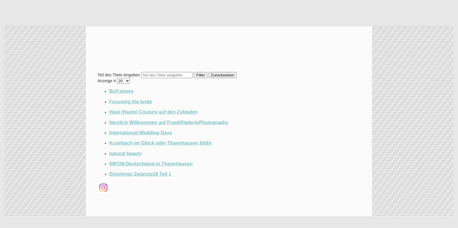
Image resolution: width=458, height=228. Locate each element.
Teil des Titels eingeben (119, 75)
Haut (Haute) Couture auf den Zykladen (153, 111)
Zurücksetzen (222, 75)
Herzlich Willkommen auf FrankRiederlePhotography (168, 122)
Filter (200, 75)
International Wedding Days (140, 132)
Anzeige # (107, 80)
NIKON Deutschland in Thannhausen (150, 163)
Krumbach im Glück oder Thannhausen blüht (160, 142)
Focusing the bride (130, 101)
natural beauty (125, 153)
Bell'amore (121, 91)
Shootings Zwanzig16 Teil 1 (140, 173)
